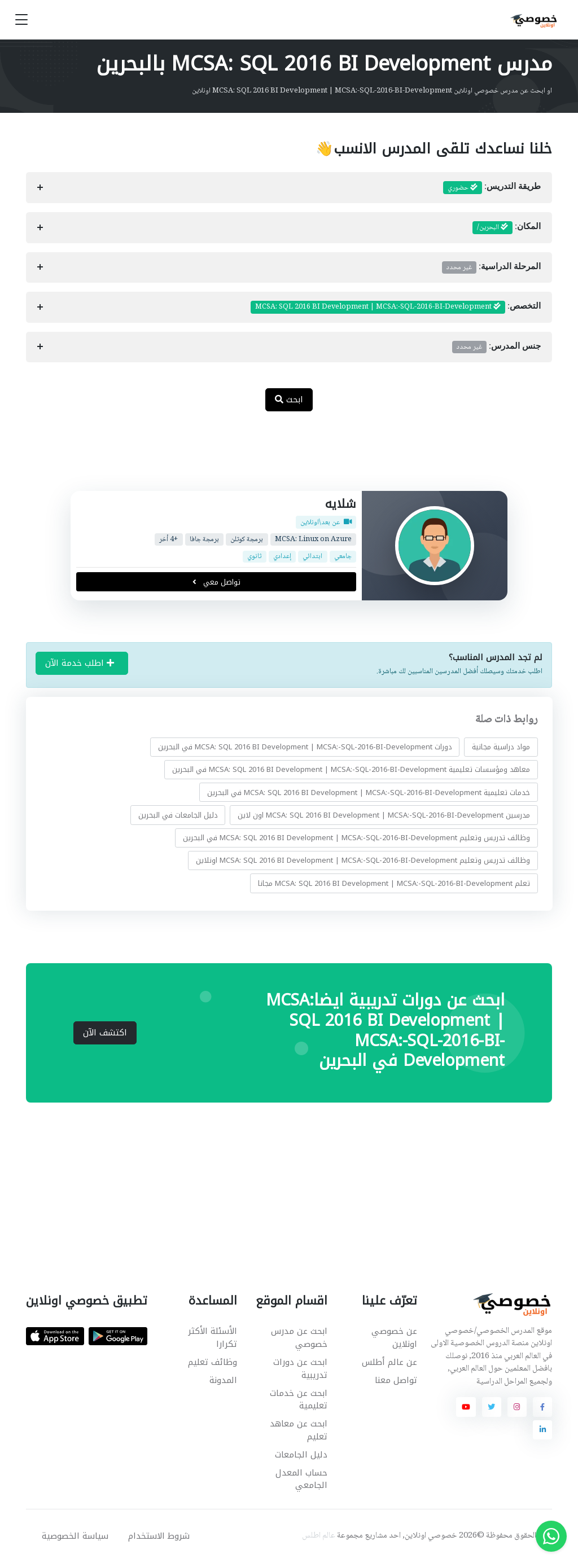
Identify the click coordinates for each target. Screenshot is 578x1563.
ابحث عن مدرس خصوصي (299, 1337)
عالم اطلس (318, 1536)
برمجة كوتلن (246, 540)
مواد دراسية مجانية (501, 747)
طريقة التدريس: (492, 188)
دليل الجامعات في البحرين (177, 815)
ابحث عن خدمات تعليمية (298, 1399)
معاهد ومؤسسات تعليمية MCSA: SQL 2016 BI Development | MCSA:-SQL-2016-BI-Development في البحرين (351, 769)
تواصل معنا (396, 1380)
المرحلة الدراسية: (491, 267)
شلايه (340, 504)
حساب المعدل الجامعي (301, 1479)
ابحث (289, 399)
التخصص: (396, 307)
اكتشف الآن (105, 1032)
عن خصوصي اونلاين (394, 1337)
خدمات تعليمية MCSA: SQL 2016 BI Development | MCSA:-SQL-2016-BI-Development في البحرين (368, 792)
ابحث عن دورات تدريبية (300, 1368)
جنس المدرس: (496, 347)
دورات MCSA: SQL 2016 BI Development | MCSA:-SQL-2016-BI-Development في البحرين (304, 747)
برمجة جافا (204, 540)
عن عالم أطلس (389, 1362)
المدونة (223, 1380)
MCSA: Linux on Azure (313, 540)
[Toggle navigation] (21, 20)
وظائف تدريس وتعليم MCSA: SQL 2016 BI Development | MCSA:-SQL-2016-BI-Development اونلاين (363, 860)
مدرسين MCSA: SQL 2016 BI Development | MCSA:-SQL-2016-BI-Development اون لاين (384, 815)
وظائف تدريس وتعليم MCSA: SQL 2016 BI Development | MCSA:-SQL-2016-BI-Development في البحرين (356, 838)
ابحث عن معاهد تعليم (298, 1430)
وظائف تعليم (212, 1362)
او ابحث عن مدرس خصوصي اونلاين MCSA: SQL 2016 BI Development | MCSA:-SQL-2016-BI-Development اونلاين (372, 91)
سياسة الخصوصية (75, 1536)
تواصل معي (216, 582)
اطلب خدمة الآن (79, 663)
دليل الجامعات (301, 1455)
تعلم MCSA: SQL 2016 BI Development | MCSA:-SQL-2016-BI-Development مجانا (394, 883)
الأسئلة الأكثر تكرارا (212, 1337)
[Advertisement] (280, 457)
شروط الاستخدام (159, 1536)
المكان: (506, 227)
